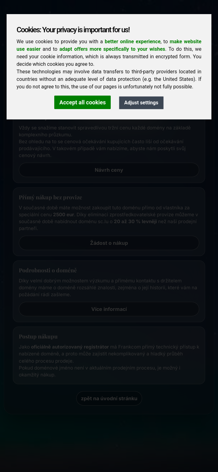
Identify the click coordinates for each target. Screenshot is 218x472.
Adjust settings (141, 103)
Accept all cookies (82, 102)
